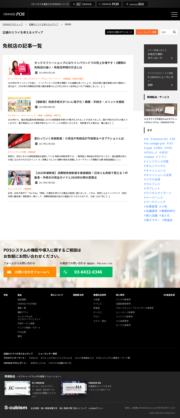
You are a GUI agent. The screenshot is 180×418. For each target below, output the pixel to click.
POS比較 (22, 332)
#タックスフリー (32, 78)
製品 (20, 294)
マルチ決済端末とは (84, 357)
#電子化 (57, 115)
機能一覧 (22, 308)
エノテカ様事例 (123, 325)
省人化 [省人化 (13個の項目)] (165, 215)
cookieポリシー (96, 408)
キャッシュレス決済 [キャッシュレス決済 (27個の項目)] (158, 175)
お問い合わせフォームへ (28, 272)
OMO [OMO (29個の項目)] (159, 148)
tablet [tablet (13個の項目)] (150, 157)
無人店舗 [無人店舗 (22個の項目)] (151, 215)
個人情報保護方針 (49, 408)
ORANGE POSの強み (27, 303)
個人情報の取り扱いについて (73, 408)
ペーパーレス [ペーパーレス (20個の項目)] (154, 197)
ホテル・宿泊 (99, 321)
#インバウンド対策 (17, 151)
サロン (96, 316)
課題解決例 (78, 294)
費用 (20, 336)
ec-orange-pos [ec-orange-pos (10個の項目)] (155, 143)
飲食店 (96, 308)
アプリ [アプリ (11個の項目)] (162, 157)
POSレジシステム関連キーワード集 (113, 357)
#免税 (40, 115)
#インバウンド (15, 78)
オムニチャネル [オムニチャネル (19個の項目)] (156, 166)
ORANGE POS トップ (13, 24)
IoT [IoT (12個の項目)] (171, 143)
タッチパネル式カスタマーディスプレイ (29, 317)
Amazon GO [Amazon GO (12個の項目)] (160, 139)
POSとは (33, 357)
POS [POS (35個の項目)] (169, 148)
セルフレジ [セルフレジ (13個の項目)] (153, 184)
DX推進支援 (169, 294)
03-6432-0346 (82, 272)
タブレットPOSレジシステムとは (56, 357)
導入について (57, 294)
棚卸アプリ (23, 312)
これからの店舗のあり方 (59, 362)
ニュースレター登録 (146, 31)
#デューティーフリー (51, 78)
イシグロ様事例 (123, 299)
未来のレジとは (38, 362)
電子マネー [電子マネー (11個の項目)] (153, 220)
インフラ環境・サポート (29, 327)
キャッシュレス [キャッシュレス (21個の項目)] (156, 170)
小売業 (96, 299)
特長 (6, 294)
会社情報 (35, 408)
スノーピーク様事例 (125, 312)
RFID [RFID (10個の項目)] (164, 152)
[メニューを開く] (174, 14)
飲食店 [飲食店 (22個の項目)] (168, 220)
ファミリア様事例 (124, 316)
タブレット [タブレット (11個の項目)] (153, 188)
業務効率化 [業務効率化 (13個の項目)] (168, 211)
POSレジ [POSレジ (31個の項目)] (151, 152)
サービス (97, 312)
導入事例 (120, 294)
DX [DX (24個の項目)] (173, 139)
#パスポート (14, 115)
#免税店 (66, 78)
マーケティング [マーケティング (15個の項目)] (156, 202)
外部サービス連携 (26, 323)
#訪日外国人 (78, 78)
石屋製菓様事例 (123, 303)
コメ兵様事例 (122, 321)
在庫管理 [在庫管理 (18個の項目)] (151, 206)
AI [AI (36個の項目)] (147, 139)
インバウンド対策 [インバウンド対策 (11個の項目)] (157, 161)
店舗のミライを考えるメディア (43, 24)
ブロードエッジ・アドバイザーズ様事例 (135, 308)
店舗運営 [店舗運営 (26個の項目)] (151, 211)
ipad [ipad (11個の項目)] (149, 148)
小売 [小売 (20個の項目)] (164, 206)
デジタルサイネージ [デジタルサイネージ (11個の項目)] (158, 193)
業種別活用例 (99, 294)
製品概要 (22, 299)
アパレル (97, 303)
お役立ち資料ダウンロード (119, 31)
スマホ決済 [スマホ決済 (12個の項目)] (153, 179)
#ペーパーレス (28, 115)
